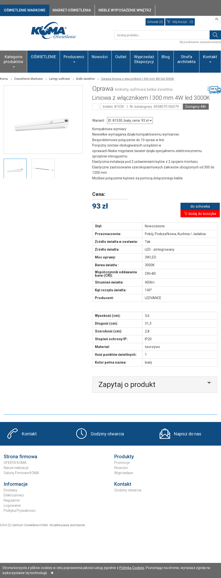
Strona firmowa (20, 456)
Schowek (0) (155, 22)
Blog (166, 56)
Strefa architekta (186, 59)
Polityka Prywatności (20, 511)
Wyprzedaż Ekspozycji (144, 59)
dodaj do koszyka (200, 213)
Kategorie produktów (13, 60)
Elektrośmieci (14, 495)
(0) (180, 22)
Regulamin (12, 500)
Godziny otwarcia (107, 433)
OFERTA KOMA (15, 463)
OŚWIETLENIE (43, 56)
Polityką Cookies (131, 568)
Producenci (74, 58)
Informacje (16, 484)
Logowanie (12, 505)
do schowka (200, 206)
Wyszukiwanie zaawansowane (200, 42)
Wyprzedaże (123, 473)
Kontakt (210, 58)
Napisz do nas (187, 433)
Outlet (120, 56)
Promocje (122, 463)
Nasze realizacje (16, 468)
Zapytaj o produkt (127, 384)
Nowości (100, 56)
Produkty (124, 456)
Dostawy (10, 490)
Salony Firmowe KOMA (21, 473)
